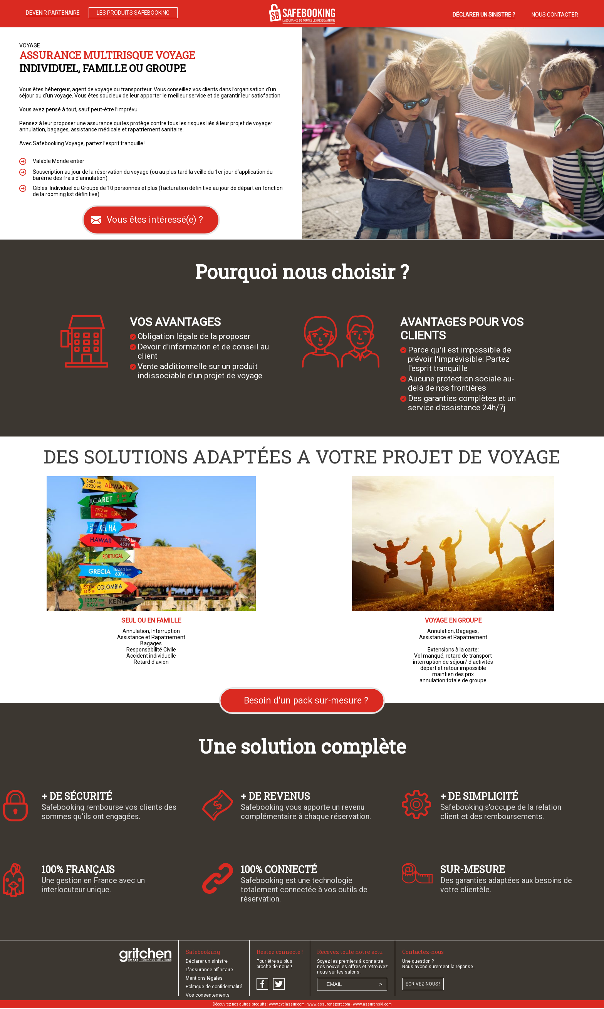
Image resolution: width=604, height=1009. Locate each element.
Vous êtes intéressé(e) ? (155, 220)
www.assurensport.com (328, 1004)
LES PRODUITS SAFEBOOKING (133, 13)
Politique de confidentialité (214, 986)
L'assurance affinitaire (209, 969)
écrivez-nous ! (423, 984)
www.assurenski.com (372, 1004)
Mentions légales (204, 978)
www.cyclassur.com (287, 1004)
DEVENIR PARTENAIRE (53, 13)
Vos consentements (208, 995)
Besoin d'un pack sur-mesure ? (306, 700)
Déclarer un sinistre (207, 961)
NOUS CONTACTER (555, 15)
